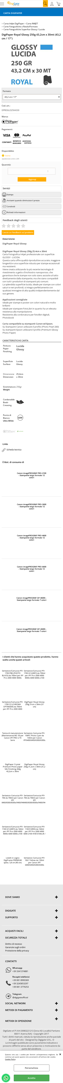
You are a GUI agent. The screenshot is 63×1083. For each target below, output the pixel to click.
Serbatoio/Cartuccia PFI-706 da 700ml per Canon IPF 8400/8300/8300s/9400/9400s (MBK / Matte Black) (34, 799)
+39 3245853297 (20, 983)
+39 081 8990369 (20, 980)
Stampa (10, 194)
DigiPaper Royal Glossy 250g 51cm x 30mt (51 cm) (34, 704)
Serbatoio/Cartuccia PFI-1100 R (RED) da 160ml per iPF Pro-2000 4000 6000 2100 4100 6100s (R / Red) (34, 830)
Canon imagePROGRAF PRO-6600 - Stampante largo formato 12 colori (31, 569)
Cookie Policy (10, 1059)
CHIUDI (60, 1054)
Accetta (31, 1077)
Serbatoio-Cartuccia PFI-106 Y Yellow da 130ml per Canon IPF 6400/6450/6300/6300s (34, 861)
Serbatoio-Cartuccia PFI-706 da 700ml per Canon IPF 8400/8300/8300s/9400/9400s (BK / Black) (13, 799)
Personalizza (31, 1067)
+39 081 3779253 (20, 986)
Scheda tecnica (14, 449)
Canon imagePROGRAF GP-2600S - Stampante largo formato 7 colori (31, 630)
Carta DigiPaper (12, 13)
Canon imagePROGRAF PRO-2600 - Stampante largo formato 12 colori (31, 506)
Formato (7, 91)
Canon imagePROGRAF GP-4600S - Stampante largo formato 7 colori (31, 599)
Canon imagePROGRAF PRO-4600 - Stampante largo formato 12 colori (31, 537)
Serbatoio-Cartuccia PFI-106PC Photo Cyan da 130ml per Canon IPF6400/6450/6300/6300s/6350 (34, 736)
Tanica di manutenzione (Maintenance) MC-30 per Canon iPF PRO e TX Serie (13, 736)
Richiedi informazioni (16, 212)
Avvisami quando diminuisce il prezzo (23, 200)
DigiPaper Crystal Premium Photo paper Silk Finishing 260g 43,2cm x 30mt (13, 768)
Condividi (11, 206)
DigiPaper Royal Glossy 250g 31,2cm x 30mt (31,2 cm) (34, 766)
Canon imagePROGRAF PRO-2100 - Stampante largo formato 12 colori (31, 475)
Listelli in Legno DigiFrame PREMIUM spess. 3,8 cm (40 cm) (13, 860)
